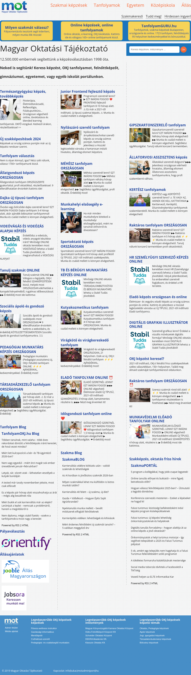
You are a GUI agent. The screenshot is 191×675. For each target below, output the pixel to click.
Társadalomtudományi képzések (155, 639)
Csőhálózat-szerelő (40, 639)
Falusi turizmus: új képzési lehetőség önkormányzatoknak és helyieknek (151, 519)
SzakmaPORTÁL (144, 465)
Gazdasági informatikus (42, 632)
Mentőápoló (37, 635)
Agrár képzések (147, 632)
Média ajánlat (11, 631)
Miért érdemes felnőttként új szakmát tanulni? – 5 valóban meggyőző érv (88, 526)
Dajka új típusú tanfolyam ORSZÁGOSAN (22, 200)
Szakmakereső (132, 16)
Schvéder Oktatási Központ (98, 635)
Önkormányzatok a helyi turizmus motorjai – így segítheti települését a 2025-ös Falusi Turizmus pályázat (157, 541)
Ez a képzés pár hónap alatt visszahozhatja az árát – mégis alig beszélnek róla (29, 494)
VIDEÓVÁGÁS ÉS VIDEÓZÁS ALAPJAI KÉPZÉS (22, 228)
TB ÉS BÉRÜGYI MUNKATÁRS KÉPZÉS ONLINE (84, 272)
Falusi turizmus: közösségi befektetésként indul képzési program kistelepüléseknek (157, 509)
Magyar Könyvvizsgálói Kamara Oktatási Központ (109, 628)
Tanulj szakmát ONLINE (20, 270)
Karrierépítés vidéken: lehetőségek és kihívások (88, 518)
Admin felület (11, 628)
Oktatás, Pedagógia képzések (154, 628)
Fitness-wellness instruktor (44, 628)
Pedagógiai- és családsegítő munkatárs (50, 642)
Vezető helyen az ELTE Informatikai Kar (152, 576)
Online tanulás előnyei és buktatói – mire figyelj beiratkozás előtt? (157, 480)
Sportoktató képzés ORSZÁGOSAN (77, 244)
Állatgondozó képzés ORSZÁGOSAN (17, 175)
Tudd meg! (154, 16)
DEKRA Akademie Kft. (96, 639)
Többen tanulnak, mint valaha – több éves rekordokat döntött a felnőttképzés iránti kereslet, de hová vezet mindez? (29, 443)
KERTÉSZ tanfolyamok (147, 189)
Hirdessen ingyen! (178, 16)
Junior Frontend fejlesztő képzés (88, 91)
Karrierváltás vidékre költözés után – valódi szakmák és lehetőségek (86, 467)
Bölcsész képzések (149, 642)
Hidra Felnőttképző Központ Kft (100, 632)
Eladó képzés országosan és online (158, 297)
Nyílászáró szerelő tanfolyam (85, 127)
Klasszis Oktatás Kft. (95, 642)
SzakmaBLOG (73, 459)
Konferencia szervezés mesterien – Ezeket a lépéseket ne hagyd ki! (160, 499)
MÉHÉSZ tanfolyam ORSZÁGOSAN (76, 166)
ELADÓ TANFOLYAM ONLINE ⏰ (87, 377)
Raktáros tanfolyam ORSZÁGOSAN (158, 225)
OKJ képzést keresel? (146, 358)
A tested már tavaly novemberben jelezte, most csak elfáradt (28, 484)
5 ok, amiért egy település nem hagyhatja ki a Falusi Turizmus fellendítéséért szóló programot (159, 552)
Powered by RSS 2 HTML (15, 525)
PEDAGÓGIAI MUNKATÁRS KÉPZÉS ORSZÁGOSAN (21, 349)
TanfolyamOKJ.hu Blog (20, 433)
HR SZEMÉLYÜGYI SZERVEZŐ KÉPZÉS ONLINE (158, 259)
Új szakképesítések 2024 (20, 139)
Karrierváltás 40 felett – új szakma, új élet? (85, 492)
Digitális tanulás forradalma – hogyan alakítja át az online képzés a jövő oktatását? (159, 529)
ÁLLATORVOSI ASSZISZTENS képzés (158, 157)
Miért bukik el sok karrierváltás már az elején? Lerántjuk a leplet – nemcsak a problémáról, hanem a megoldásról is (27, 506)
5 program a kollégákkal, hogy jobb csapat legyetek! (159, 472)
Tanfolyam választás (17, 156)
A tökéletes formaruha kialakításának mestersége (158, 560)
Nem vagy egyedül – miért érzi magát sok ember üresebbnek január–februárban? (28, 464)
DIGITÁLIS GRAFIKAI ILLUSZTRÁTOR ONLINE (158, 324)
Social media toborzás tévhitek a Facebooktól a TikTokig (157, 568)
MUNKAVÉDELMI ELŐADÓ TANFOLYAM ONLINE (150, 419)
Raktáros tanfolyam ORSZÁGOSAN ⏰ (158, 383)
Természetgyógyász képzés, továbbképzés (23, 94)
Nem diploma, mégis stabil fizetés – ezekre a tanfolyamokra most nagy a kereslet (26, 517)
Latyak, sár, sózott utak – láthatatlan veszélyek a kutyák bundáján (28, 474)
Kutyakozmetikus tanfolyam (85, 307)
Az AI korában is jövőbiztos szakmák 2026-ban (87, 475)
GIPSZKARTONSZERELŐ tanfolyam (157, 125)
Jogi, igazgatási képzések (152, 635)
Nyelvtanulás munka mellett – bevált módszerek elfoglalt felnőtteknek (82, 510)
